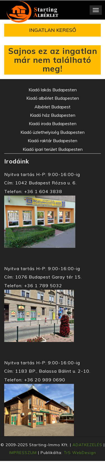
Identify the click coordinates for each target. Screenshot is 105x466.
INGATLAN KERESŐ (52, 30)
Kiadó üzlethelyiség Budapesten (52, 132)
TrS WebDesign (80, 452)
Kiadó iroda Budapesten (52, 123)
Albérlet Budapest (52, 107)
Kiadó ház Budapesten (52, 115)
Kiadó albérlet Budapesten (52, 98)
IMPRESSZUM (23, 452)
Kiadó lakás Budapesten (53, 89)
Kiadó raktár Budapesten (52, 140)
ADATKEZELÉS (87, 444)
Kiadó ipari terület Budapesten (53, 149)
